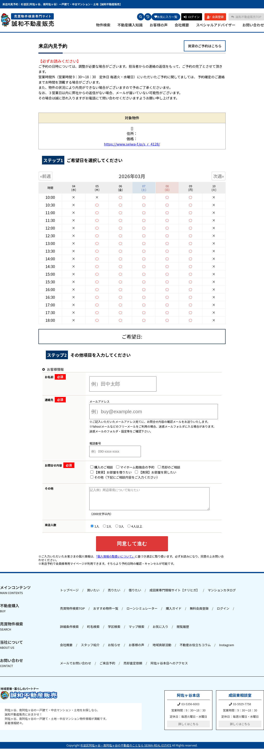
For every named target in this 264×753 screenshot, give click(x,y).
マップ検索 (136, 631)
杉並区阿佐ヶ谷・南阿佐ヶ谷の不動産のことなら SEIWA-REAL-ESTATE (125, 749)
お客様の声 (159, 25)
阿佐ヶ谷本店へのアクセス (169, 667)
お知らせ (114, 649)
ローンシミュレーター (141, 612)
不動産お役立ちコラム (195, 649)
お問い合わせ (253, 25)
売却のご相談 (163, 467)
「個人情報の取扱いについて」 (115, 561)
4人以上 (128, 530)
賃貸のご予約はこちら (205, 45)
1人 (88, 530)
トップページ (69, 594)
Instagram (226, 649)
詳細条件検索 (69, 631)
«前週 (45, 176)
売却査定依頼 (132, 667)
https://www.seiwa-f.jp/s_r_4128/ (132, 143)
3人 (113, 530)
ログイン (223, 612)
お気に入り (160, 631)
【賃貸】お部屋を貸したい (149, 472)
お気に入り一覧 (165, 17)
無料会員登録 (199, 612)
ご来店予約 (107, 667)
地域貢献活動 (162, 649)
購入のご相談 (95, 467)
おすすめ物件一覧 (105, 612)
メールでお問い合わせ (75, 667)
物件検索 (103, 25)
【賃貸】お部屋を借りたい (105, 472)
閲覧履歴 (183, 631)
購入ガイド (173, 612)
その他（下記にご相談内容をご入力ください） (119, 477)
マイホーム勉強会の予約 (129, 467)
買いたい (93, 594)
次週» (218, 176)
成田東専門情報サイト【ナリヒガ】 (174, 594)
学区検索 (114, 631)
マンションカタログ (222, 594)
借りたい (135, 594)
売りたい (114, 594)
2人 (101, 530)
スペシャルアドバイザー (215, 25)
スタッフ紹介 (90, 649)
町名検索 (93, 631)
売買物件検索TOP (72, 612)
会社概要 (182, 25)
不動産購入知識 (130, 25)
